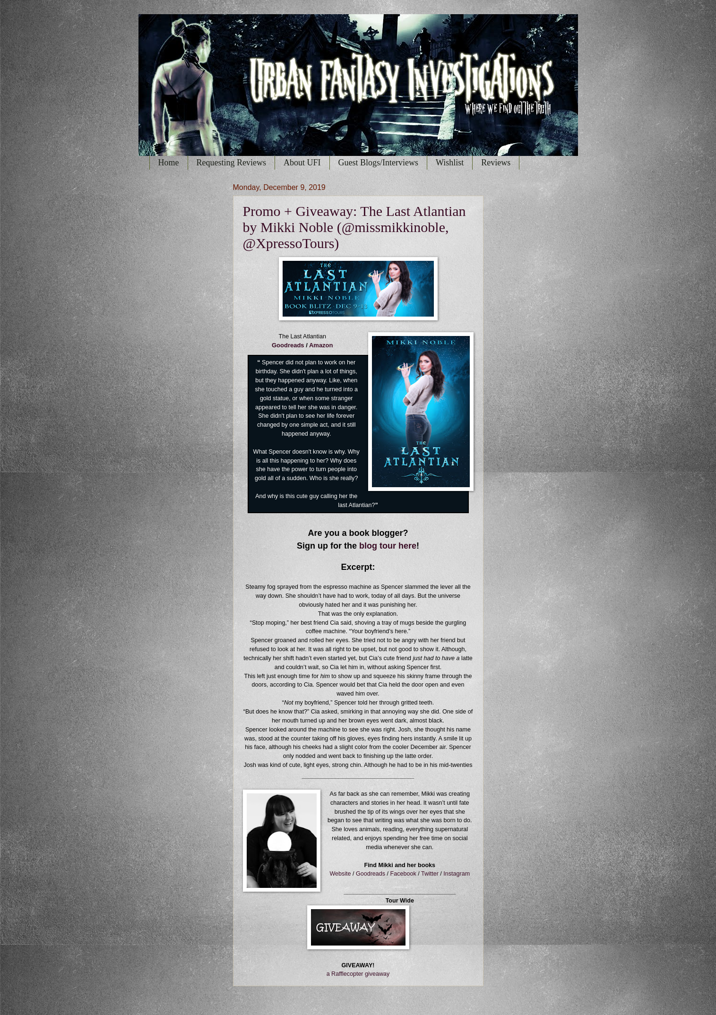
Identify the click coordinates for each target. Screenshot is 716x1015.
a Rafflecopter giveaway (358, 974)
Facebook (403, 873)
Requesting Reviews (231, 162)
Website (340, 873)
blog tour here (387, 546)
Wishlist (450, 162)
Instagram (456, 873)
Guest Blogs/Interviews (378, 162)
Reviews (495, 162)
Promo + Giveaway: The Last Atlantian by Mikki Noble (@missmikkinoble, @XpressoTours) (354, 227)
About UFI (302, 162)
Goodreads (288, 345)
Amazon (321, 345)
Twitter (430, 873)
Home (168, 162)
